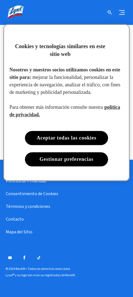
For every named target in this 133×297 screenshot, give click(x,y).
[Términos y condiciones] (28, 206)
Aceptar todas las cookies (66, 138)
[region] (66, 102)
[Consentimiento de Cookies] (32, 193)
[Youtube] (10, 257)
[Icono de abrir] (109, 12)
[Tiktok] (38, 257)
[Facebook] (24, 257)
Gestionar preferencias (66, 159)
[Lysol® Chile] (15, 12)
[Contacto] (15, 219)
